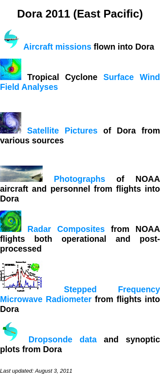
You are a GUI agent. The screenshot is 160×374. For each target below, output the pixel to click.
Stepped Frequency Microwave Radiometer (80, 294)
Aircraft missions (57, 46)
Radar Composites (66, 229)
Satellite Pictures (62, 130)
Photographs (79, 179)
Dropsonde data (63, 339)
